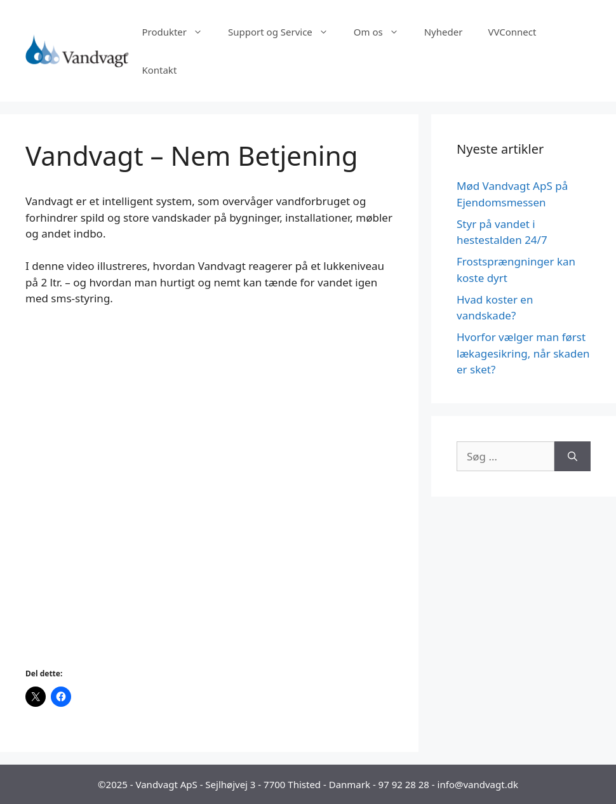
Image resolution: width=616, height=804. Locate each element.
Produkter (178, 32)
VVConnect (512, 31)
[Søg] (572, 456)
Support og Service (284, 32)
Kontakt (159, 70)
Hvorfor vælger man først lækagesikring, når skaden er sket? (523, 353)
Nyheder (443, 31)
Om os (383, 32)
